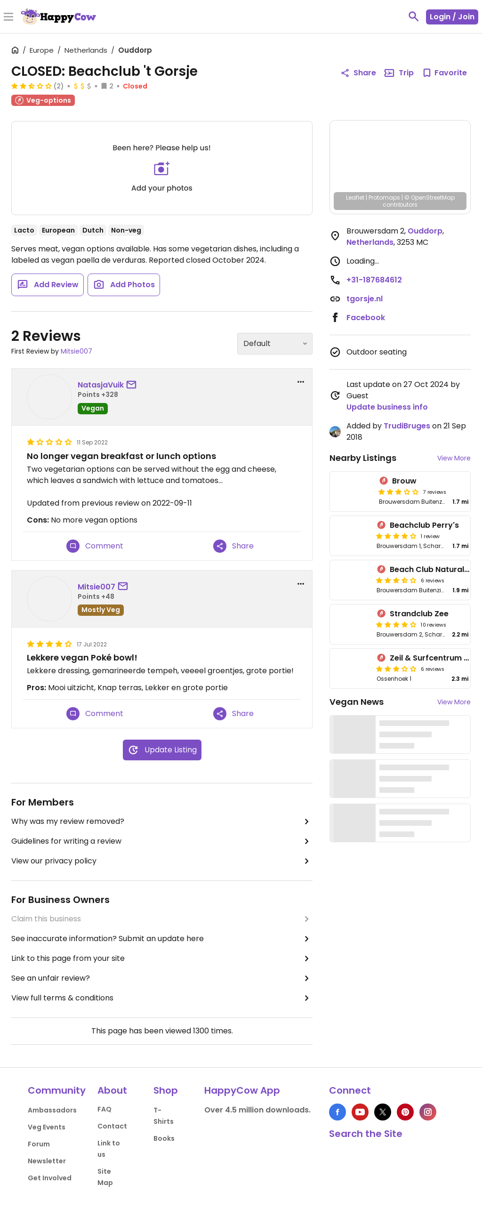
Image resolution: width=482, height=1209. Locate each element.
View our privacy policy (162, 861)
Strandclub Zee (419, 613)
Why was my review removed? (162, 821)
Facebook (365, 317)
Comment (94, 546)
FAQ (104, 1109)
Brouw (404, 481)
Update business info (387, 407)
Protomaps (384, 197)
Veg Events (46, 1127)
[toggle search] (413, 16)
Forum (39, 1144)
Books (164, 1138)
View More (454, 458)
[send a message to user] (133, 385)
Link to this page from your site (162, 958)
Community (57, 1090)
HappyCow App (242, 1090)
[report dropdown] (300, 381)
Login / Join (452, 16)
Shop (165, 1090)
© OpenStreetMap (429, 197)
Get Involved (50, 1178)
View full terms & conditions (162, 998)
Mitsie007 (76, 351)
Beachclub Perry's (424, 525)
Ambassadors (52, 1110)
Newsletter (47, 1161)
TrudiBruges (407, 425)
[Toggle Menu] (8, 17)
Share (233, 546)
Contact (112, 1126)
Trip (399, 73)
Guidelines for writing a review (162, 841)
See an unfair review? (162, 978)
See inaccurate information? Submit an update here (162, 938)
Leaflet (355, 197)
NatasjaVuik (101, 384)
